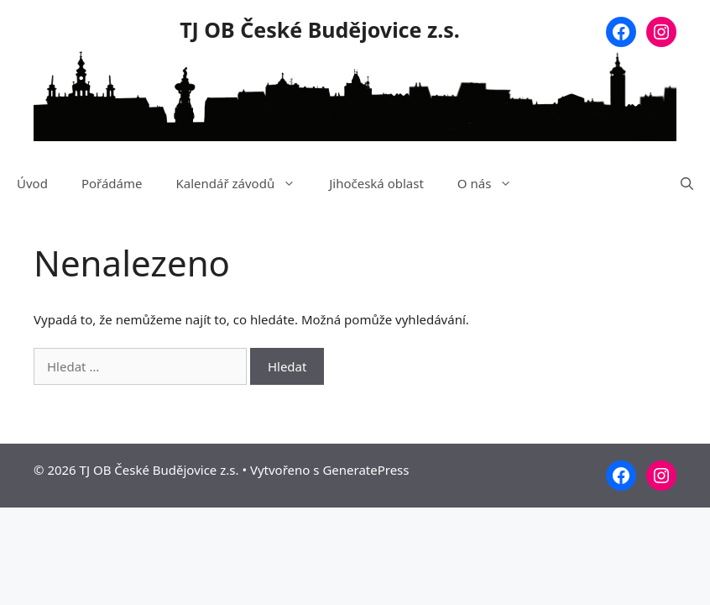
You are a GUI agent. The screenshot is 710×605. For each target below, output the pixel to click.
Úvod (32, 183)
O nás (493, 183)
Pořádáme (112, 183)
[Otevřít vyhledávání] (687, 183)
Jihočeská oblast (376, 183)
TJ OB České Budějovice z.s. (320, 29)
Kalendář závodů (243, 183)
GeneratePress (365, 469)
